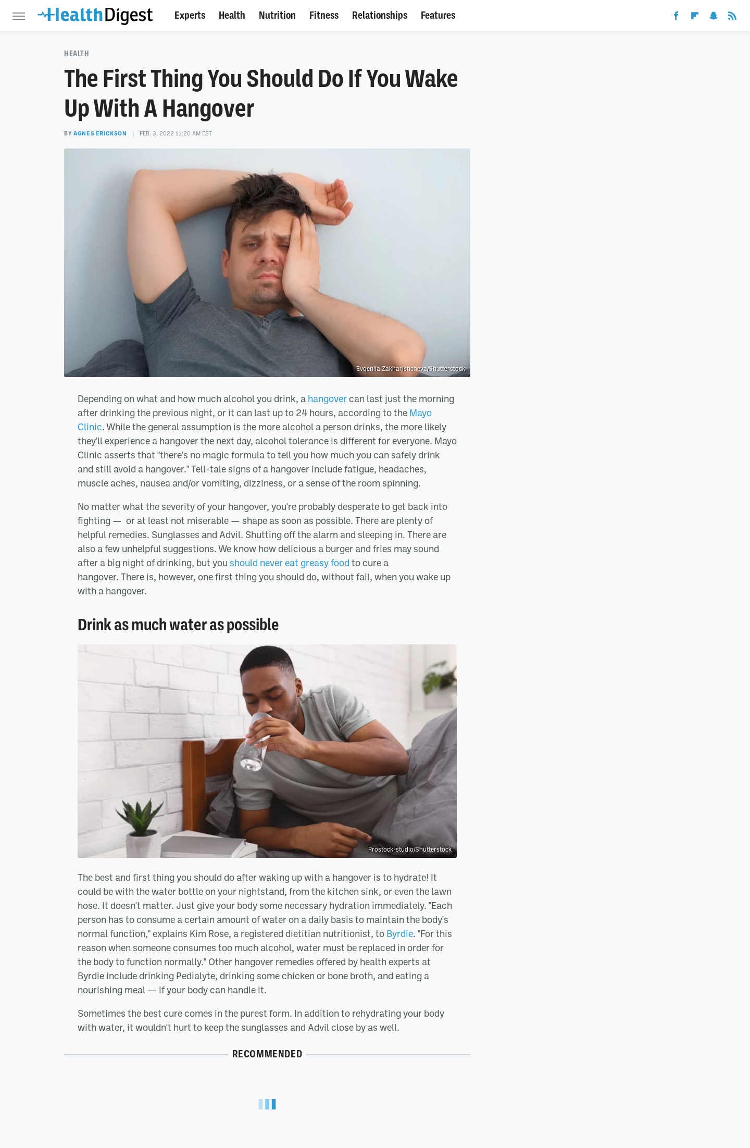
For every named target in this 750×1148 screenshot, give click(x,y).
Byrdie (399, 933)
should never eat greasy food (289, 562)
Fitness (324, 15)
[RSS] (732, 18)
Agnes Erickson (100, 133)
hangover (327, 398)
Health (232, 15)
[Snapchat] (713, 18)
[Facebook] (676, 18)
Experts (189, 15)
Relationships (379, 15)
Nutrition (277, 15)
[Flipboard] (695, 18)
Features (438, 15)
